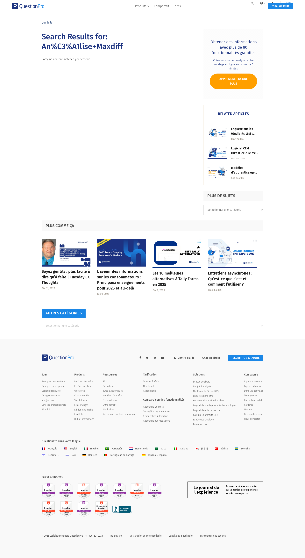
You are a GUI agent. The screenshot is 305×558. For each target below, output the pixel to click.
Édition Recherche (83, 409)
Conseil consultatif (253, 400)
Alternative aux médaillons (156, 420)
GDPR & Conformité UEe (205, 415)
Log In (258, 3)
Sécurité (46, 409)
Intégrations (48, 400)
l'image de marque (51, 395)
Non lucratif (149, 386)
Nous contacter (252, 419)
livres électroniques (113, 391)
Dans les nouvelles (253, 391)
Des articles (109, 386)
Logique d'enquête (51, 391)
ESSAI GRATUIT (250, 11)
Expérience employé (203, 419)
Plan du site (116, 535)
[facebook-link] (140, 358)
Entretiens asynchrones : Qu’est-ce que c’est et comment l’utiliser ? (230, 279)
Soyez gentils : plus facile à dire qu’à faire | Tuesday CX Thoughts (66, 277)
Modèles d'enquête (112, 395)
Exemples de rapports (53, 386)
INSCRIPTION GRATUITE (245, 358)
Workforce (79, 391)
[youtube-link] (162, 358)
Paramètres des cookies (213, 535)
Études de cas (110, 400)
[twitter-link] (147, 358)
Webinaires (108, 409)
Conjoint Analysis (202, 386)
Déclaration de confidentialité (146, 535)
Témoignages (250, 395)
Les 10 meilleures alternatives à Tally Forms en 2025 (175, 279)
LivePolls (78, 414)
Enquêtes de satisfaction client (209, 400)
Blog (105, 381)
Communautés (81, 395)
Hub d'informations (84, 419)
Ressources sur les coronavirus (119, 414)
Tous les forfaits (151, 381)
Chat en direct (211, 358)
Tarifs (177, 11)
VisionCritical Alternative (155, 416)
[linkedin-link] (155, 358)
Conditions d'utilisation (181, 535)
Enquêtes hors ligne (203, 396)
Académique (149, 391)
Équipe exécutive (252, 386)
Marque (248, 409)
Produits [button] (142, 11)
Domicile (47, 22)
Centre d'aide (184, 358)
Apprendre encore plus (233, 81)
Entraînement (109, 405)
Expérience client (83, 386)
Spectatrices (80, 400)
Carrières (248, 405)
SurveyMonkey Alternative (156, 411)
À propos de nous (253, 381)
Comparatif (161, 11)
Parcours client (200, 424)
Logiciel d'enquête (83, 381)
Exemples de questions (53, 381)
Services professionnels (54, 405)
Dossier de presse (253, 414)
